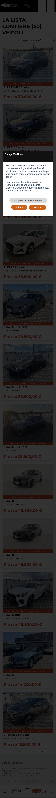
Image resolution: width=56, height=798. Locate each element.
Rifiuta (19, 207)
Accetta (37, 207)
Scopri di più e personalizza (28, 200)
